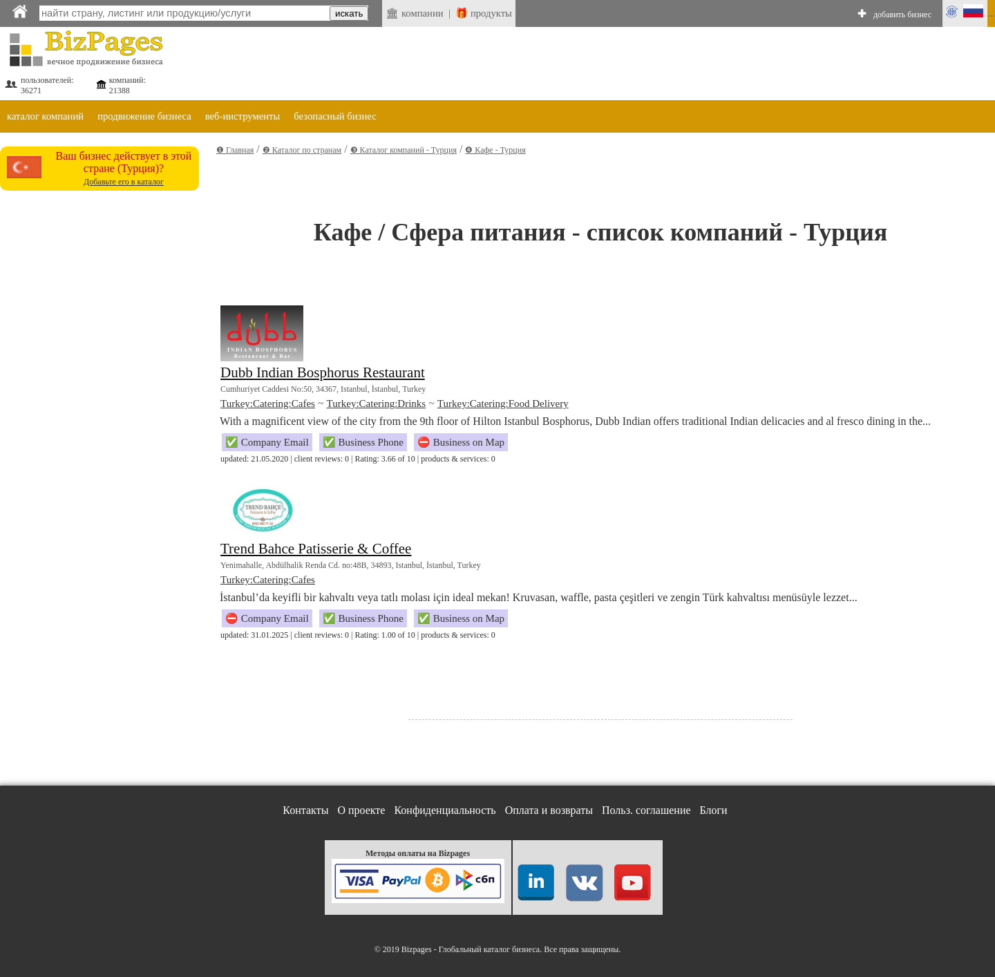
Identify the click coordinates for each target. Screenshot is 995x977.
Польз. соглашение (646, 810)
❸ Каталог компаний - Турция (403, 150)
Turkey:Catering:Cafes (267, 403)
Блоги (714, 810)
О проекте (361, 810)
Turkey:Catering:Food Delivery (503, 403)
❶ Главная (235, 150)
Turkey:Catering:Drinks (376, 403)
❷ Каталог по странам (302, 150)
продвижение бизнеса (144, 116)
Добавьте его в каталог (124, 182)
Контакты (305, 810)
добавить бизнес (902, 14)
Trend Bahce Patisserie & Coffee (315, 548)
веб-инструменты (243, 116)
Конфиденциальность (444, 810)
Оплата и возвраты (549, 810)
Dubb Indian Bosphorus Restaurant (322, 372)
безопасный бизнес (335, 116)
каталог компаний (45, 116)
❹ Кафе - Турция (495, 150)
